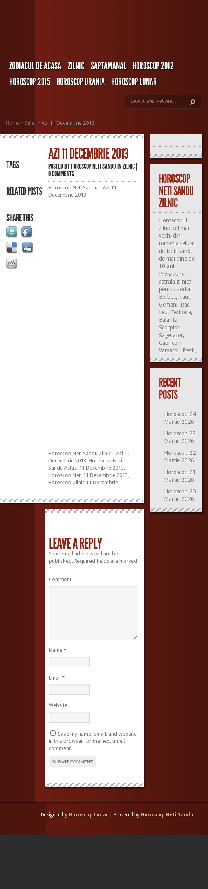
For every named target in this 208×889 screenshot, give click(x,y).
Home (13, 123)
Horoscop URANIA (80, 81)
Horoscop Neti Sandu (93, 166)
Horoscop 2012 (153, 66)
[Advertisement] (108, 395)
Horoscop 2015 (29, 81)
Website (58, 715)
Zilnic (76, 66)
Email (57, 687)
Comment (60, 579)
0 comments (61, 173)
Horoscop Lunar (88, 824)
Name (58, 660)
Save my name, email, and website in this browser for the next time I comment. (93, 750)
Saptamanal (108, 66)
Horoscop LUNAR (134, 81)
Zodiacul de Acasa (35, 66)
